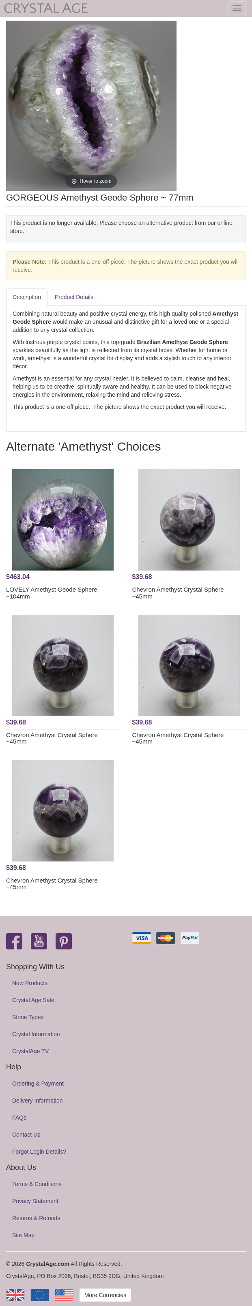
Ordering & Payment (38, 1083)
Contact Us (26, 1134)
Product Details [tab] (74, 297)
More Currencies (105, 1295)
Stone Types (28, 1017)
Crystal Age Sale (33, 1000)
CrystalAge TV (30, 1051)
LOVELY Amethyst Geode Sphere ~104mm (51, 593)
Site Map (23, 1235)
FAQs (19, 1117)
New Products (29, 983)
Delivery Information (37, 1100)
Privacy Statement (35, 1201)
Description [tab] (27, 297)
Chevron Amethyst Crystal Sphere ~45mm (178, 593)
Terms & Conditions (36, 1184)
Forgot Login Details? (39, 1151)
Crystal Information (36, 1034)
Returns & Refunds (36, 1218)
